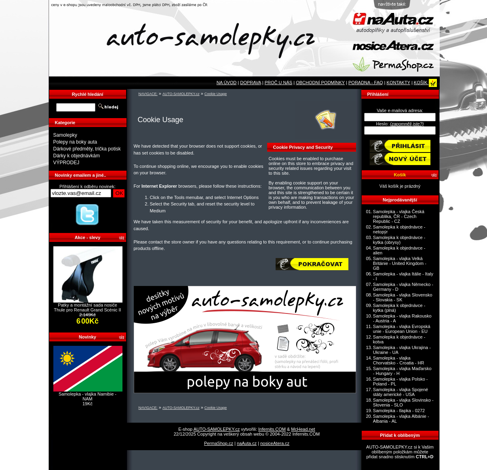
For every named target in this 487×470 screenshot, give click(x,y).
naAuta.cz (247, 443)
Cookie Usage (215, 94)
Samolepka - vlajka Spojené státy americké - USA (400, 392)
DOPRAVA (250, 82)
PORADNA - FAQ (365, 82)
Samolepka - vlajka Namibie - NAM (87, 396)
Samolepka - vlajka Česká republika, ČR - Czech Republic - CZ (398, 216)
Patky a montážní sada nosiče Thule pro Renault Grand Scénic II (87, 307)
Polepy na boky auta (75, 142)
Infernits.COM (272, 429)
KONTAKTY (398, 82)
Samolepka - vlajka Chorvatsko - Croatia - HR (398, 360)
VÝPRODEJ (66, 162)
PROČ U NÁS (278, 82)
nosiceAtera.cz (274, 443)
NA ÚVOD (227, 82)
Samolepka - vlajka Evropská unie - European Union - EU (401, 329)
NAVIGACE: (148, 94)
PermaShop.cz (218, 443)
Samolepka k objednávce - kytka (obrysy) (399, 240)
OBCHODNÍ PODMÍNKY (320, 82)
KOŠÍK (425, 82)
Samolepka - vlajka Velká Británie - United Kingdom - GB (399, 263)
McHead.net (303, 429)
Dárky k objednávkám (76, 156)
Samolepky (65, 135)
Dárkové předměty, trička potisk (87, 149)
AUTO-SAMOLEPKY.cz (181, 94)
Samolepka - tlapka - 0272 (399, 410)
